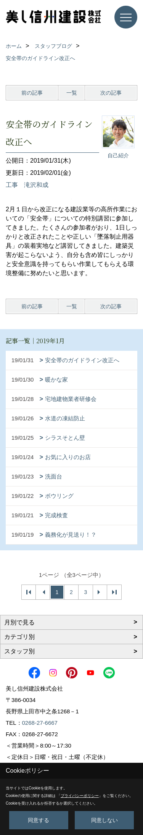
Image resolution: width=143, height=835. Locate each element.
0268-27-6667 (40, 722)
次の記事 (111, 93)
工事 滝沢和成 (27, 185)
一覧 (71, 93)
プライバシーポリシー (80, 796)
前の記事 (32, 93)
